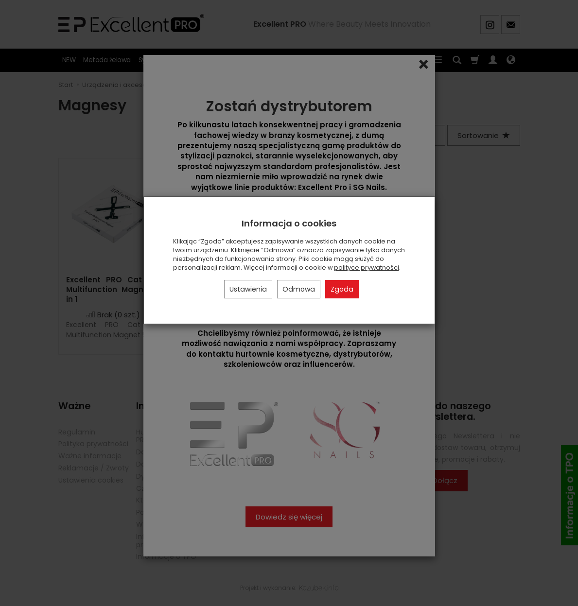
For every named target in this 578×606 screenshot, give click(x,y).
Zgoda (342, 289)
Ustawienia (248, 289)
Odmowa (298, 289)
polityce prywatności (366, 267)
